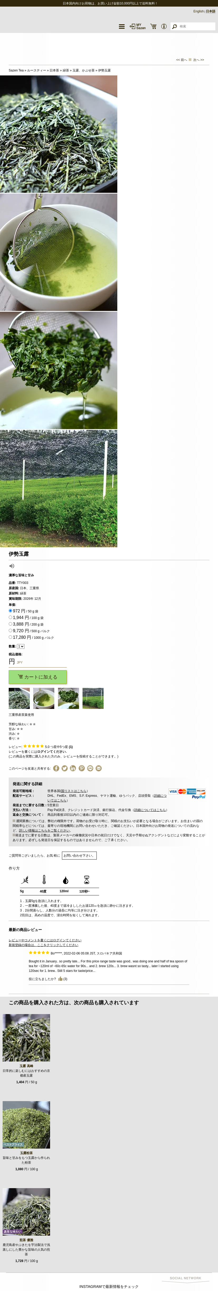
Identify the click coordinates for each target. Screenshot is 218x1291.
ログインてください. (51, 752)
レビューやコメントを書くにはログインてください (45, 940)
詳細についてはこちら (150, 810)
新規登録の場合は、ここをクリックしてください (43, 945)
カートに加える (37, 677)
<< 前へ (181, 60)
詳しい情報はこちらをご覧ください (44, 830)
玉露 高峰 (26, 1066)
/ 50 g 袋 (25, 611)
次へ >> (198, 60)
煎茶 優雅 (26, 1240)
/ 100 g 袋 (28, 617)
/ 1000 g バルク (33, 637)
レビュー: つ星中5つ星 (41, 747)
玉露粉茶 (26, 1153)
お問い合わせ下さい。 (79, 855)
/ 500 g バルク (31, 630)
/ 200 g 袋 (28, 624)
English (198, 11)
